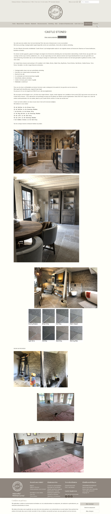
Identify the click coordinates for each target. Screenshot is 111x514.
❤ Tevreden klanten (54, 2)
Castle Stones (88, 23)
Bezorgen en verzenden (54, 487)
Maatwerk (33, 23)
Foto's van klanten (70, 487)
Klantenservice (26, 2)
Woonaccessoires (42, 23)
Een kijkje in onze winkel (36, 492)
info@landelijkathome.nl (22, 504)
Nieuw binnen (20, 23)
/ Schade (56, 491)
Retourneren (50, 491)
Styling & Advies (16, 2)
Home (14, 23)
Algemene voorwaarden (53, 496)
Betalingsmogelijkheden (53, 492)
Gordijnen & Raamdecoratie (66, 23)
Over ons (37, 2)
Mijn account (73, 2)
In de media (44, 2)
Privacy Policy (51, 498)
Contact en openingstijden (54, 485)
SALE (56, 23)
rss (65, 511)
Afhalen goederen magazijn (54, 489)
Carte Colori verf (79, 23)
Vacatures (32, 498)
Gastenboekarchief (70, 485)
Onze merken (33, 496)
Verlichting (51, 23)
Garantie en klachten (52, 494)
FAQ (32, 2)
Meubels (27, 23)
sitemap (62, 511)
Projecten (95, 23)
